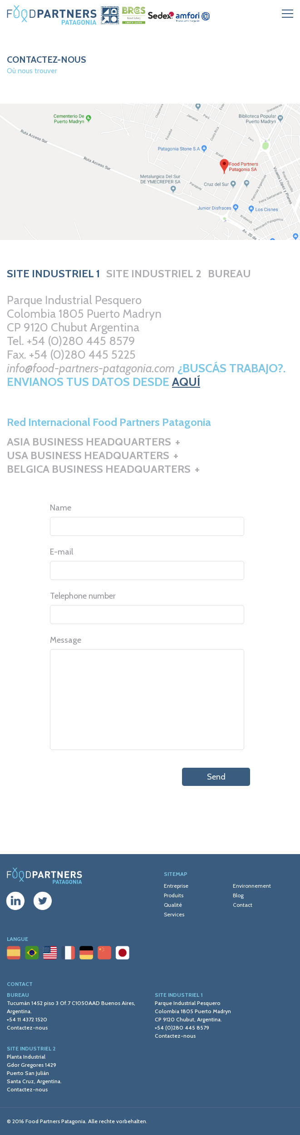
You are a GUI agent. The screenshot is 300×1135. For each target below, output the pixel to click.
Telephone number (83, 595)
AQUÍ (186, 382)
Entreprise (176, 885)
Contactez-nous (27, 1027)
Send (216, 777)
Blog (238, 895)
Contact (242, 904)
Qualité (173, 904)
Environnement (252, 885)
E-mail (61, 551)
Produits (173, 895)
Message (65, 640)
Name (60, 507)
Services (174, 914)
